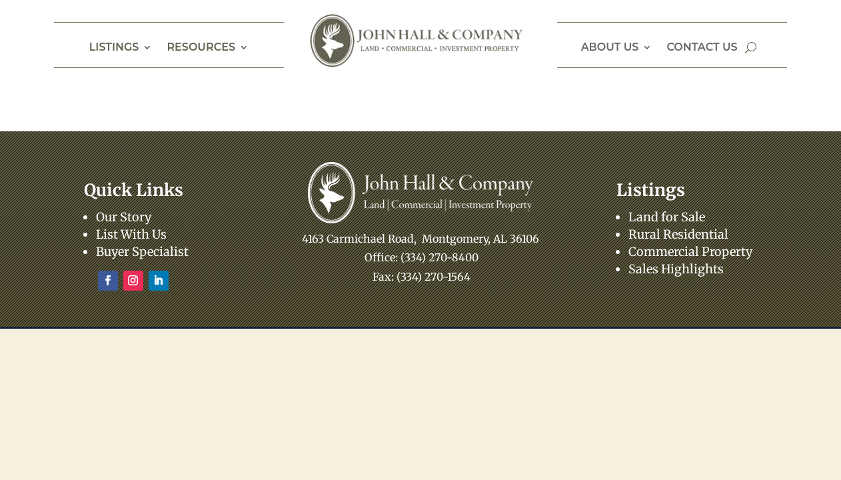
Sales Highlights (676, 269)
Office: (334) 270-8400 (421, 257)
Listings (114, 48)
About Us (610, 48)
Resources (201, 48)
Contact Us (701, 48)
